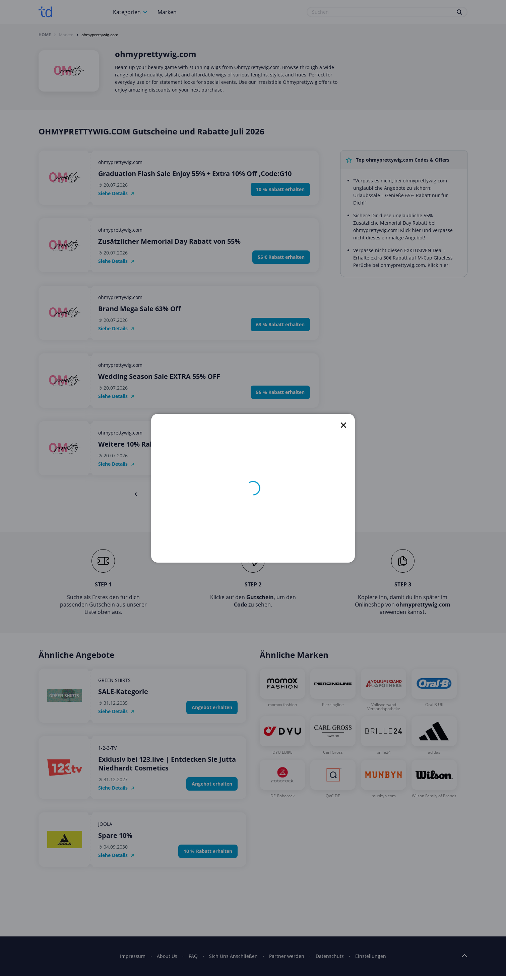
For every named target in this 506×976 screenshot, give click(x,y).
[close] (343, 425)
